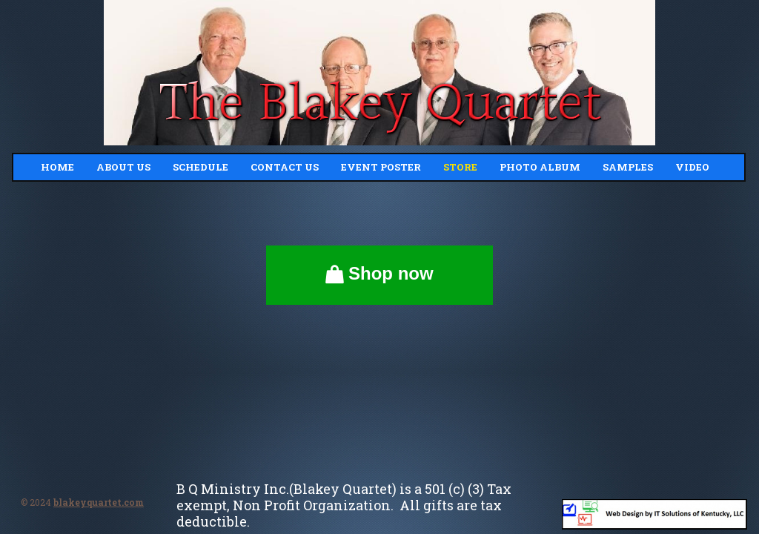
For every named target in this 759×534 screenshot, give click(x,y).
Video (692, 167)
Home (57, 167)
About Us (123, 167)
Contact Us (285, 167)
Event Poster (381, 167)
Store (460, 167)
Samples (628, 167)
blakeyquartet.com (98, 502)
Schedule (200, 167)
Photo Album (540, 167)
